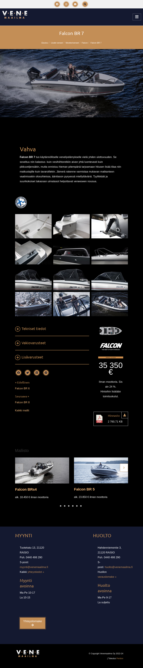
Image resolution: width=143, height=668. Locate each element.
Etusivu (45, 43)
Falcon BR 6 (22, 388)
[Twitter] (27, 372)
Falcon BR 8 (22, 402)
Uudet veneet (57, 43)
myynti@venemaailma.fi (34, 567)
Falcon (85, 43)
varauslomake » (107, 576)
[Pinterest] (46, 372)
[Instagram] (66, 4)
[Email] (75, 4)
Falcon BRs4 (26, 489)
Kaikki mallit (22, 410)
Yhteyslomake (32, 623)
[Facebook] (57, 4)
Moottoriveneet (72, 43)
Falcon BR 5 (84, 489)
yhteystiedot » (36, 572)
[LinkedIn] (36, 372)
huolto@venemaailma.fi (119, 567)
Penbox (119, 658)
